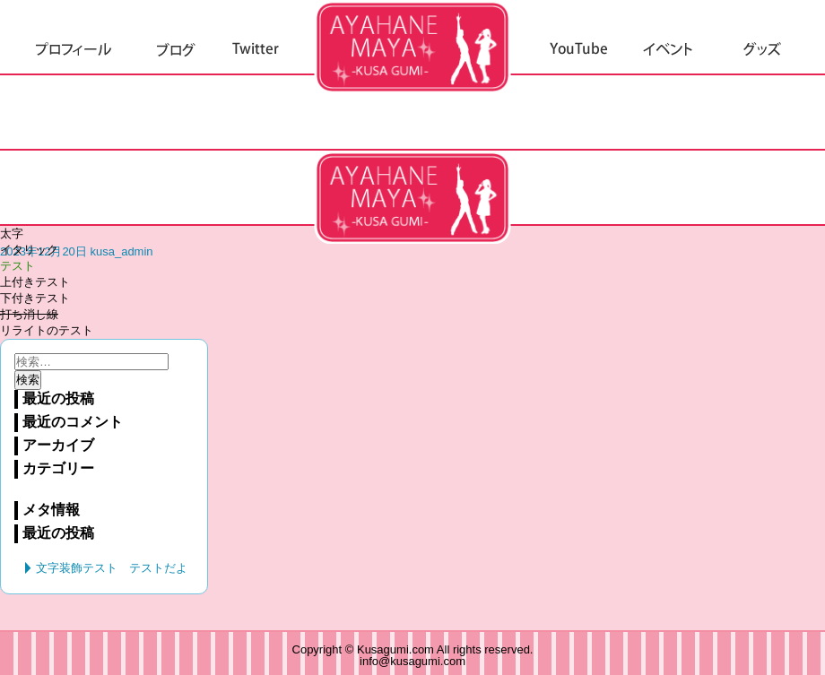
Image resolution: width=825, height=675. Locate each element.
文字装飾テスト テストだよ (412, 197)
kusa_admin (121, 251)
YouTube (579, 50)
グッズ (763, 50)
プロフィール (73, 50)
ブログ (175, 50)
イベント (668, 50)
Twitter (255, 50)
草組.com (412, 46)
